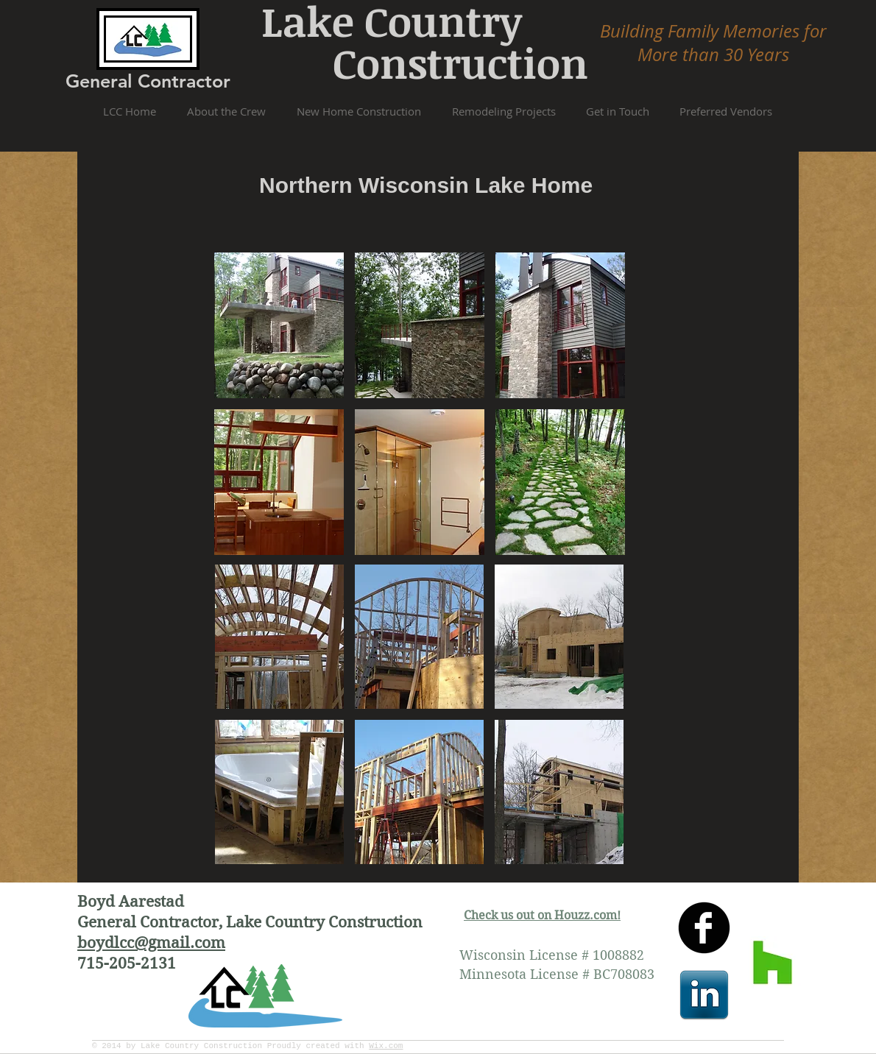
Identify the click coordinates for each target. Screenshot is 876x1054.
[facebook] (704, 928)
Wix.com (386, 1045)
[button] (279, 325)
